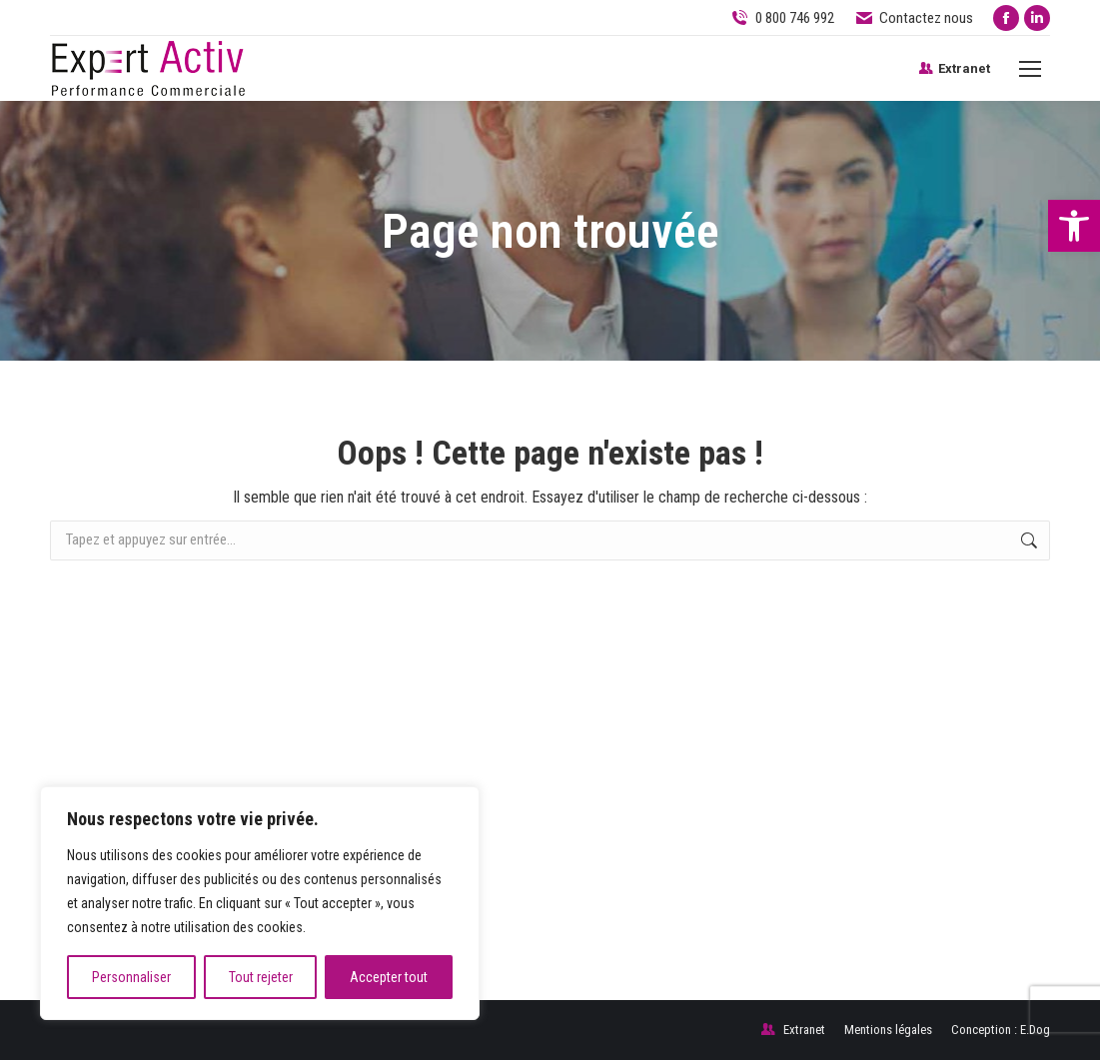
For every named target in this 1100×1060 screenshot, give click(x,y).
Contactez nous (913, 18)
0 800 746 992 (794, 18)
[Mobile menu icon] (1030, 69)
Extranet (953, 68)
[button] (1074, 226)
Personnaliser (131, 977)
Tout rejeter (261, 977)
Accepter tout (389, 977)
